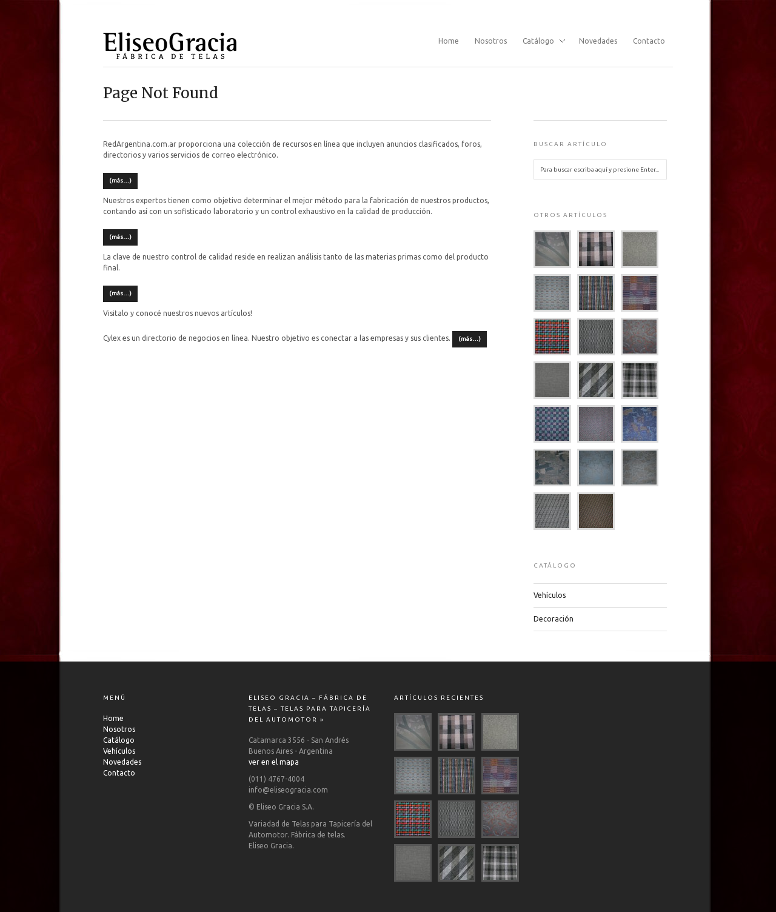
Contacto (649, 41)
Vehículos (550, 595)
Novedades (598, 41)
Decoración (554, 619)
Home (448, 41)
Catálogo (540, 42)
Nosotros (491, 41)
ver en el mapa (274, 762)
